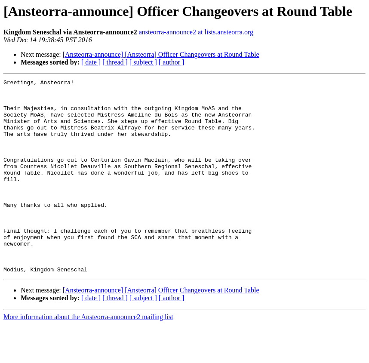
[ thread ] (115, 62)
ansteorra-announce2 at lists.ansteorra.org (196, 32)
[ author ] (171, 62)
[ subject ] (143, 62)
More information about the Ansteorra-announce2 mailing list (88, 355)
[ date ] (91, 62)
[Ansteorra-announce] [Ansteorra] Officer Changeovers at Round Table (161, 54)
